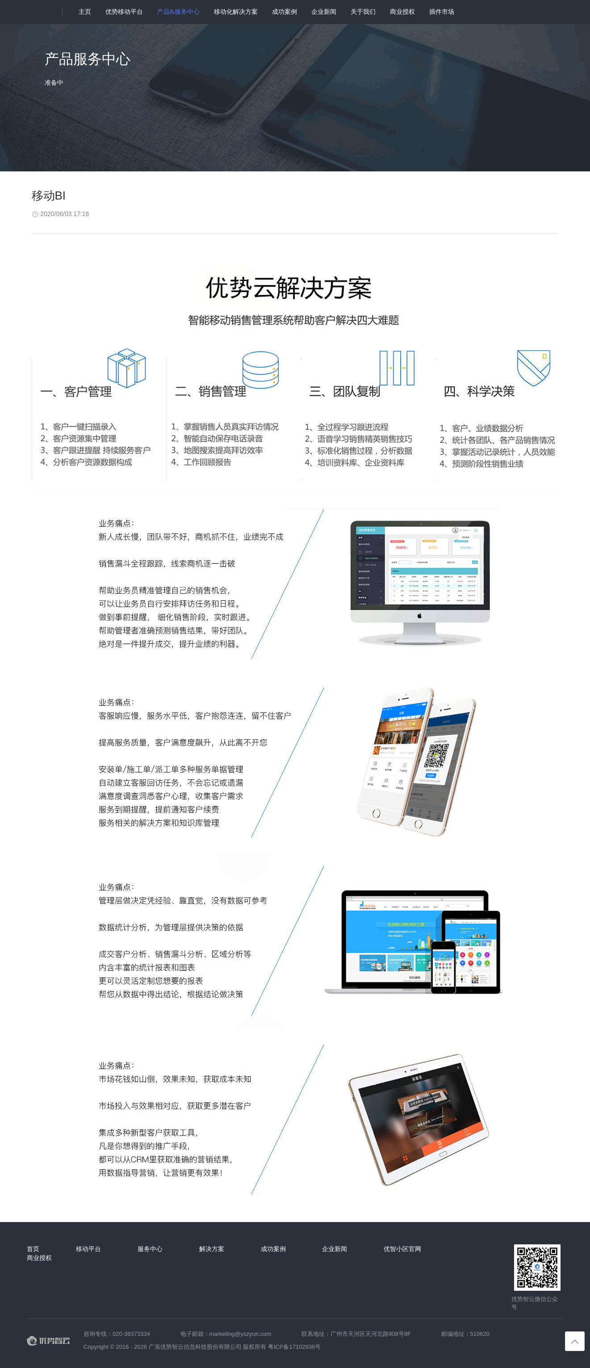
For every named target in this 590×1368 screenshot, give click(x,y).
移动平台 (88, 1248)
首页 (33, 1248)
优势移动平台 (124, 11)
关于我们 (363, 11)
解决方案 (211, 1248)
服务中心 (150, 1248)
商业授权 (402, 11)
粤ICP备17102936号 (294, 1346)
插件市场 (441, 11)
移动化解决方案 (236, 11)
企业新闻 (323, 11)
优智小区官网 (402, 1248)
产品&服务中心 (178, 11)
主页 (85, 11)
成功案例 (284, 11)
